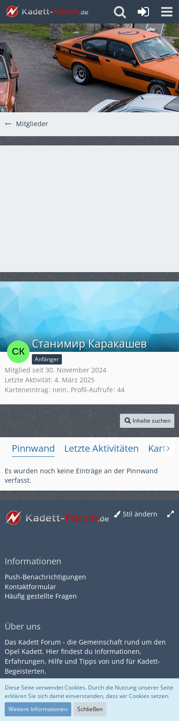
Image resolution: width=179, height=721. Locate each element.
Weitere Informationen (37, 709)
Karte (159, 448)
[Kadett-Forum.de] (47, 11)
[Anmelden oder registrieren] (143, 11)
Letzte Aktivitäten (101, 448)
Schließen (90, 709)
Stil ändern (140, 513)
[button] (166, 11)
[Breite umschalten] (170, 514)
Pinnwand (33, 448)
